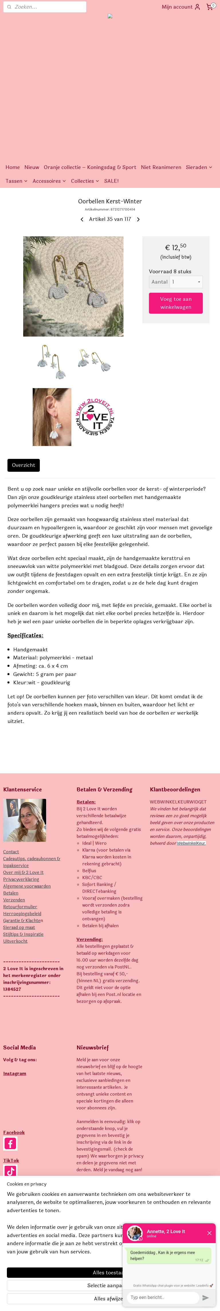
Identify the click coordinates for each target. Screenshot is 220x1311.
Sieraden (199, 167)
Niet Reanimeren (161, 167)
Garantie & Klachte (21, 920)
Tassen (16, 181)
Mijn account (181, 7)
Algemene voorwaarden (27, 886)
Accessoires (49, 181)
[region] (72, 1262)
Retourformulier (20, 907)
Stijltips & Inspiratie (23, 934)
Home (12, 167)
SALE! (111, 181)
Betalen (10, 893)
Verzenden (14, 900)
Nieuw (31, 167)
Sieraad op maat (19, 927)
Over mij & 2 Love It (23, 872)
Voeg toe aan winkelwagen (176, 303)
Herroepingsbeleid (22, 914)
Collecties (85, 181)
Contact (11, 852)
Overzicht (23, 465)
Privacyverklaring (21, 879)
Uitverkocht (15, 941)
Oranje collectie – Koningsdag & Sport (90, 167)
